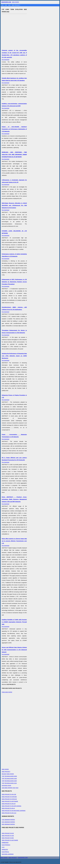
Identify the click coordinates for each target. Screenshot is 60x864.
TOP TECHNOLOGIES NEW (9, 776)
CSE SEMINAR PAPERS (8, 819)
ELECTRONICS (6, 844)
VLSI (3, 847)
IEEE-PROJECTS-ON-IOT (9, 803)
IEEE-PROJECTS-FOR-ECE (9, 799)
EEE (9, 5)
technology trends (6, 785)
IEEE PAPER (15, 2)
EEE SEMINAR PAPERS (8, 824)
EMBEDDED (5, 842)
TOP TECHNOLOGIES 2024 (9, 783)
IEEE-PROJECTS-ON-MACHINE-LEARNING (13, 810)
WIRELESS (5, 849)
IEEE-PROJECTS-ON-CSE (9, 794)
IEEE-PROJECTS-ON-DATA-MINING (11, 806)
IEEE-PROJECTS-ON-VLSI (9, 813)
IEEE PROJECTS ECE (8, 833)
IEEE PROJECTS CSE (8, 835)
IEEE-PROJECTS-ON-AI (8, 808)
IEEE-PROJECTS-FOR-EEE (9, 796)
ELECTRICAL (5, 851)
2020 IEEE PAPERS (7, 787)
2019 (14, 787)
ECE (6, 5)
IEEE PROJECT (16, 5)
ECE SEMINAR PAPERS (8, 822)
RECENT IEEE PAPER (8, 774)
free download (14, 55)
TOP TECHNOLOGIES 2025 (9, 780)
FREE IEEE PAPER (7, 692)
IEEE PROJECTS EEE (8, 838)
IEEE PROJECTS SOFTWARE (10, 801)
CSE (2, 5)
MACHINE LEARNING (8, 854)
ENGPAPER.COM (23, 857)
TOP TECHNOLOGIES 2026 (9, 778)
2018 (17, 787)
